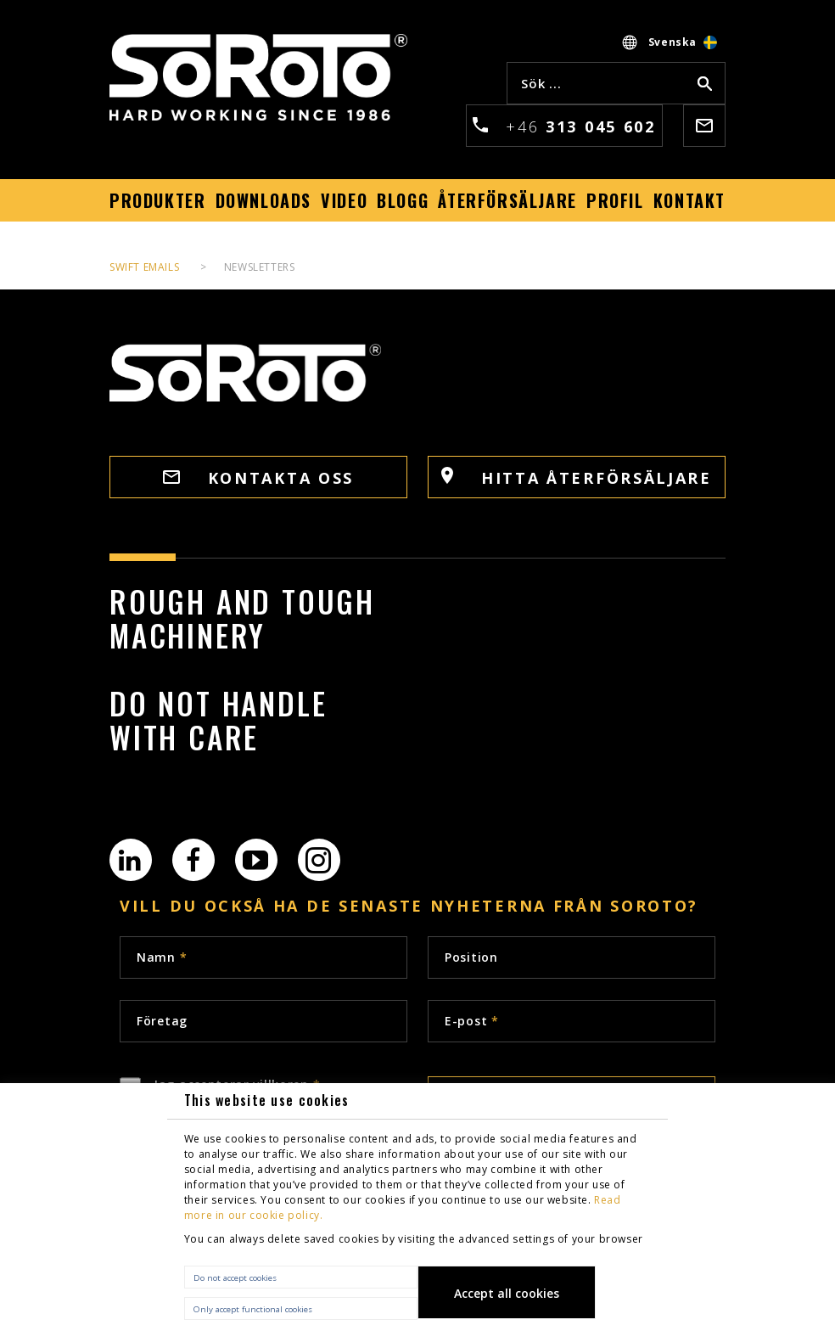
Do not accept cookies (235, 1277)
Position (471, 957)
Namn (162, 957)
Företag (162, 1021)
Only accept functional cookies (252, 1309)
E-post (472, 1021)
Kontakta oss (258, 478)
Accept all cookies (506, 1293)
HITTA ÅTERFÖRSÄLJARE (576, 477)
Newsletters (259, 267)
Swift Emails (144, 267)
